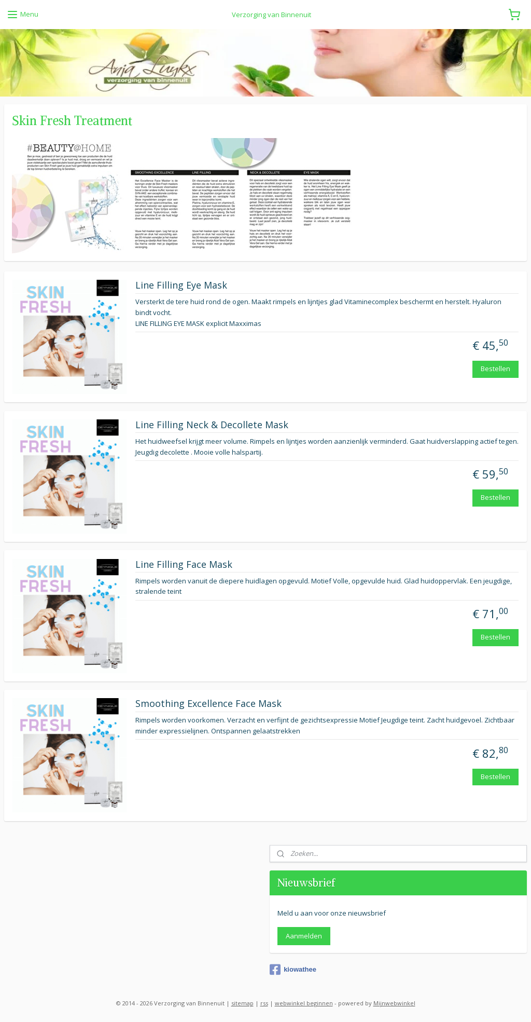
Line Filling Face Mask (183, 564)
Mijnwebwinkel (394, 1003)
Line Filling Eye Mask (181, 285)
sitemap (242, 1003)
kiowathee (293, 969)
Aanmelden (304, 936)
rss (264, 1003)
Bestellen (495, 369)
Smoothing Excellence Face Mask (208, 704)
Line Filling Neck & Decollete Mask (211, 425)
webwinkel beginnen (304, 1003)
